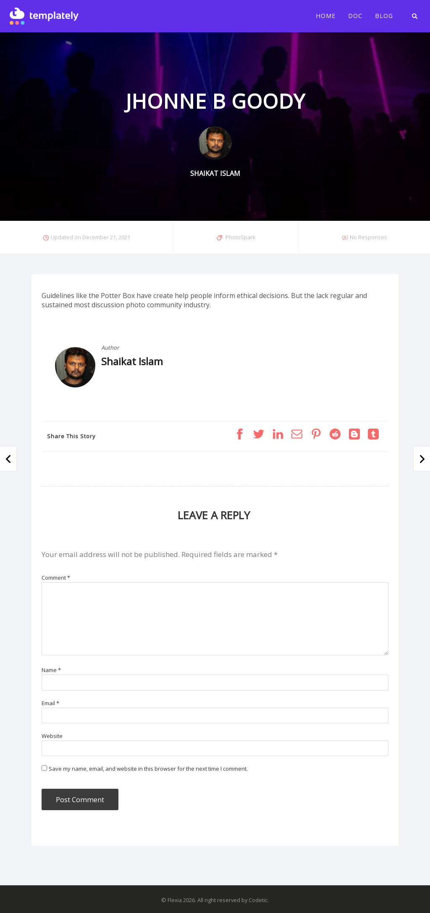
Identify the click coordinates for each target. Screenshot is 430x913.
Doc (355, 16)
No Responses (368, 237)
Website (52, 736)
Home (326, 16)
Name (51, 670)
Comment (56, 577)
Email (50, 703)
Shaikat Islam (132, 361)
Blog (384, 16)
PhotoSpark (240, 237)
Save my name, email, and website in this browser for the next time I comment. (148, 768)
